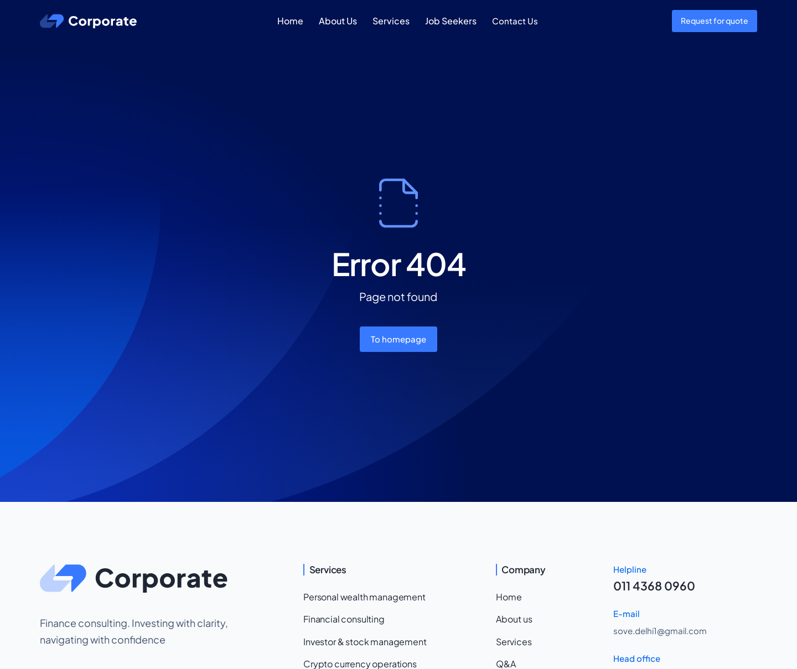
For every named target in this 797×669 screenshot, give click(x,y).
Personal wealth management (364, 597)
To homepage (398, 339)
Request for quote (714, 20)
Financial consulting (344, 619)
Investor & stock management (365, 641)
